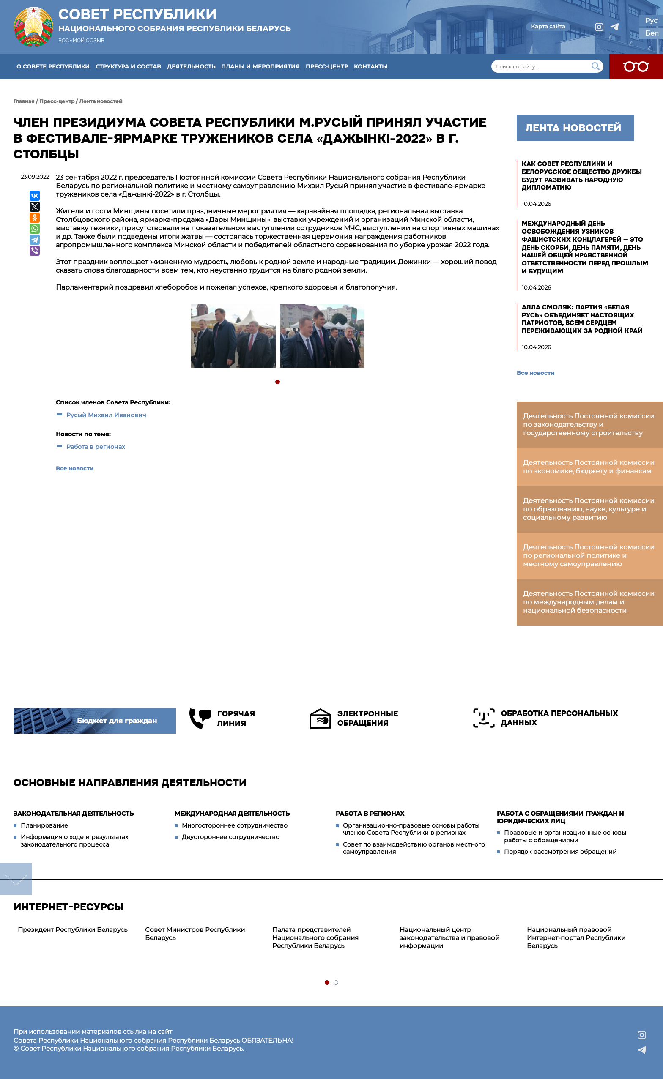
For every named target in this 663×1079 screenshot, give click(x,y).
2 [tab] (336, 983)
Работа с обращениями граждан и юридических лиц (560, 817)
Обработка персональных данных (545, 718)
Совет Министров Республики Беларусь (195, 934)
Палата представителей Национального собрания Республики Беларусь (315, 938)
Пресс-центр (327, 66)
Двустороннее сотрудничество (230, 837)
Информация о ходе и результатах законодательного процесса (74, 840)
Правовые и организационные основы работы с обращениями (565, 836)
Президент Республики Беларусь (72, 930)
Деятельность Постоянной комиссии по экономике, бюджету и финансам (589, 467)
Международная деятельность (232, 813)
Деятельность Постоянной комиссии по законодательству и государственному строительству (589, 424)
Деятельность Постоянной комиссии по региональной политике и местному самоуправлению (589, 555)
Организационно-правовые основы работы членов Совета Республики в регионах (411, 829)
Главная (24, 101)
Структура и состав (128, 66)
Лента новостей (101, 101)
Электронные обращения (354, 718)
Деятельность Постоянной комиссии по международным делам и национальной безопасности (589, 602)
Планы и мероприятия (260, 66)
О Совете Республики (53, 66)
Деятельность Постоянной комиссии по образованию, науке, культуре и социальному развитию (589, 509)
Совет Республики (174, 19)
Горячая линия (222, 718)
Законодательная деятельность (74, 813)
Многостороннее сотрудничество (235, 825)
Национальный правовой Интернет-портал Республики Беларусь (576, 938)
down (16, 879)
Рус (651, 20)
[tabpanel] (233, 337)
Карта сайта (548, 26)
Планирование (44, 825)
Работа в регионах (95, 447)
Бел (652, 33)
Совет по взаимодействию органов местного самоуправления (414, 848)
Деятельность (191, 66)
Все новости (74, 468)
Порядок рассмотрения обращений (560, 851)
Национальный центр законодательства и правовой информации (449, 938)
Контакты (370, 66)
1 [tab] (278, 382)
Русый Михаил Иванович (106, 415)
